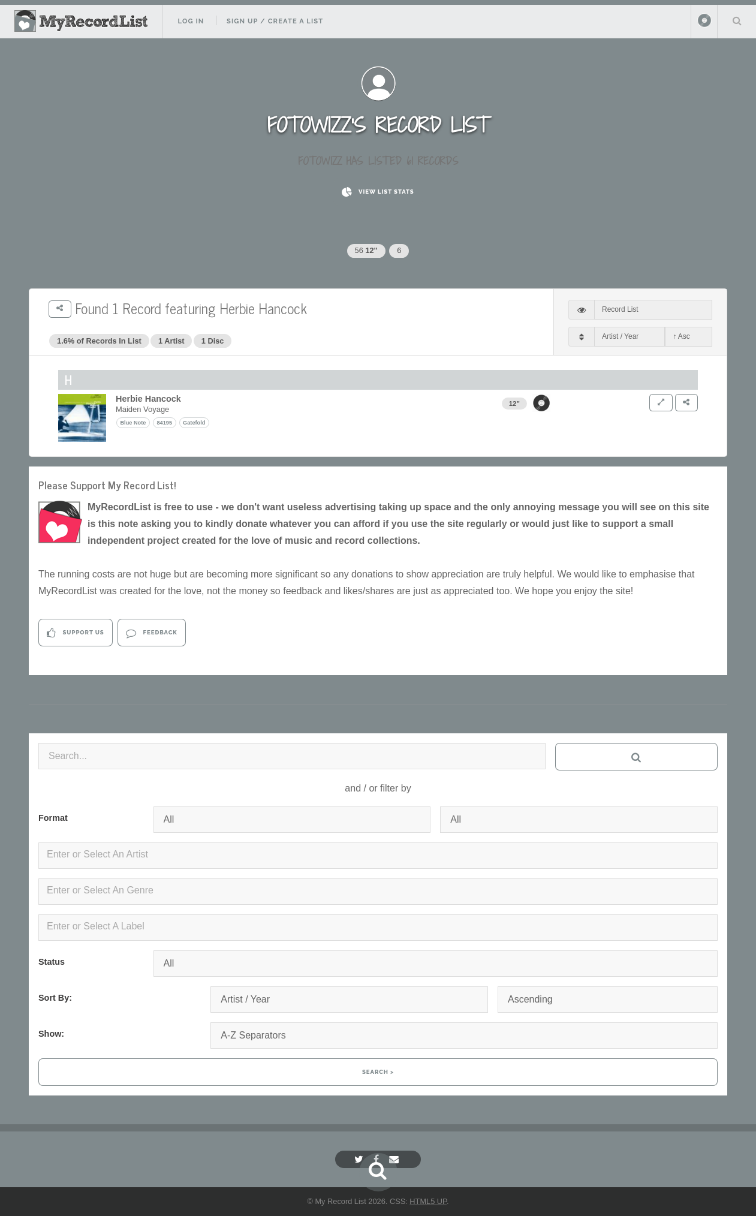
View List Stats (378, 192)
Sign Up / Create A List (275, 21)
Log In (190, 21)
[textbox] (380, 854)
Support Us (75, 633)
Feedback (151, 633)
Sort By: (55, 998)
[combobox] (378, 855)
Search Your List (737, 20)
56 (366, 250)
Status (51, 962)
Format (53, 818)
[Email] (395, 1159)
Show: (51, 1034)
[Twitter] (360, 1159)
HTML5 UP (428, 1201)
